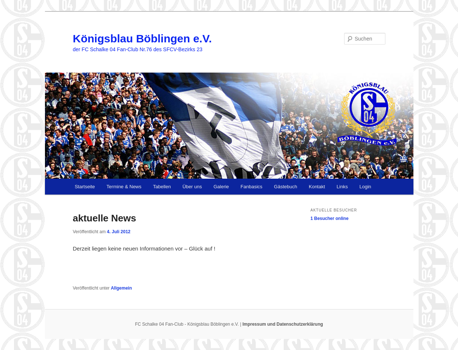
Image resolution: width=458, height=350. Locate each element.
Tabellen (162, 186)
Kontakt (317, 186)
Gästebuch (285, 186)
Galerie (221, 186)
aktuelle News (104, 218)
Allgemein (121, 288)
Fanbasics (251, 186)
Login (365, 186)
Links (342, 186)
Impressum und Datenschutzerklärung (282, 324)
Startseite (85, 186)
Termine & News (123, 186)
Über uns (192, 186)
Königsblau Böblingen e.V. (142, 38)
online (330, 218)
